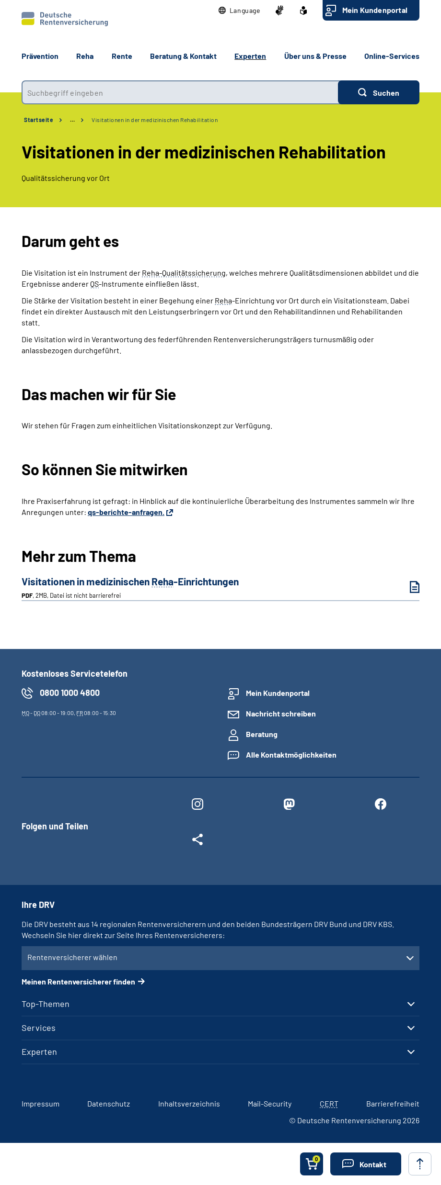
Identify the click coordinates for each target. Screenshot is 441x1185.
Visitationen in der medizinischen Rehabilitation (155, 119)
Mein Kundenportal (374, 9)
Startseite (38, 119)
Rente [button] (122, 55)
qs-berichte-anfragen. (126, 511)
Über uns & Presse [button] (315, 55)
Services (39, 1027)
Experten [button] (250, 55)
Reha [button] (84, 55)
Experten (39, 1051)
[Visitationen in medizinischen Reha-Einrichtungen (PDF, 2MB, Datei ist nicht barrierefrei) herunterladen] (407, 587)
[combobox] (180, 92)
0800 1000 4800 (70, 692)
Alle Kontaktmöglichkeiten (291, 754)
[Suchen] (378, 92)
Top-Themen (46, 1003)
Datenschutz (108, 1103)
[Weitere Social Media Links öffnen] (197, 841)
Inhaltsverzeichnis (189, 1103)
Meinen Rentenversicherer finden (78, 981)
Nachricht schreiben (281, 713)
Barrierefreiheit (392, 1103)
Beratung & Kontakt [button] (183, 55)
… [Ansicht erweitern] (72, 120)
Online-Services (391, 55)
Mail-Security (269, 1103)
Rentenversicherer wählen (72, 956)
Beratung (262, 733)
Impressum (40, 1103)
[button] (239, 10)
